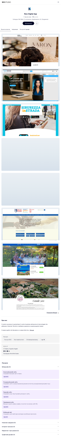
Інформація (15, 29)
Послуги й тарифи (24, 29)
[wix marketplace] (6, 2)
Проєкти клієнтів (5, 29)
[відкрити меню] (58, 2)
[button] (30, 50)
